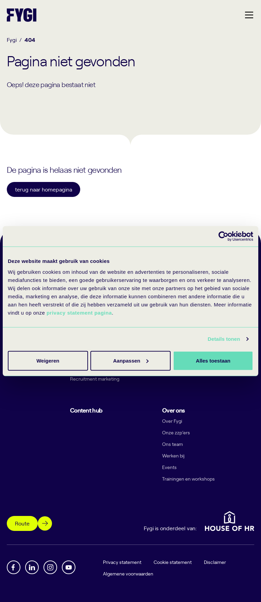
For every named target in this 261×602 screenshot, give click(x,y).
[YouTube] (68, 567)
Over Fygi (172, 421)
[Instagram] (50, 567)
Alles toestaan (47, 360)
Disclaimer (215, 562)
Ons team (172, 444)
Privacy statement (122, 562)
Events (169, 467)
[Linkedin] (32, 567)
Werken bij (173, 455)
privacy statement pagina (79, 312)
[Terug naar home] (21, 15)
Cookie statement (173, 562)
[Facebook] (13, 567)
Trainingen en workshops (188, 478)
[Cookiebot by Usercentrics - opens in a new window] (223, 236)
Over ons (173, 410)
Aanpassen (129, 360)
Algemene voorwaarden (128, 573)
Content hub (86, 410)
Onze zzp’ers (176, 432)
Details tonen (224, 339)
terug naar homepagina (43, 189)
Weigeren (210, 360)
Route (22, 523)
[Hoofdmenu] (249, 15)
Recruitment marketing (94, 378)
